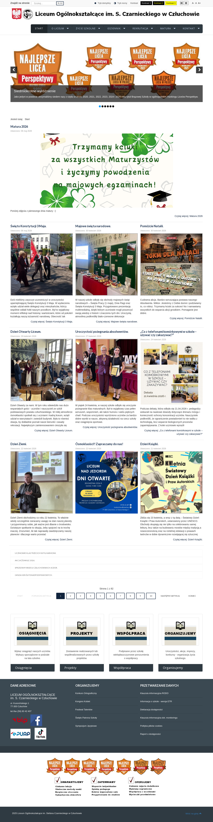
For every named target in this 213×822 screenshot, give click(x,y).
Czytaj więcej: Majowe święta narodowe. (117, 321)
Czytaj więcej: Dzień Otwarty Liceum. (53, 430)
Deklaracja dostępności (151, 709)
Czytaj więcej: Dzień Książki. (188, 539)
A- (193, 3)
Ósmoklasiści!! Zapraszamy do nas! (99, 444)
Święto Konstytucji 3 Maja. (28, 226)
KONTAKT (189, 28)
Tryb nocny (120, 3)
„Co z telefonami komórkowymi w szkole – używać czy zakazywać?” (168, 333)
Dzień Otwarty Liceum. (25, 331)
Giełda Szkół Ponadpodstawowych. (33, 575)
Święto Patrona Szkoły (86, 717)
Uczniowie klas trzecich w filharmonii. (35, 553)
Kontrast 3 (171, 3)
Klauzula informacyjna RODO (154, 693)
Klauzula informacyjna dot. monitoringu (159, 717)
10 (151, 596)
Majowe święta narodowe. (93, 226)
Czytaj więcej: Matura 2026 (189, 216)
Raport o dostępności (150, 734)
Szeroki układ (186, 3)
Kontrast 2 (158, 3)
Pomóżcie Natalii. (151, 226)
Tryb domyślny (102, 3)
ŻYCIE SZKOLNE (86, 28)
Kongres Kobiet (82, 701)
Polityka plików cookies (151, 726)
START (39, 28)
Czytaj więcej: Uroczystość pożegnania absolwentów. (110, 427)
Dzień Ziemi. (18, 444)
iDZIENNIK (114, 28)
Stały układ (181, 3)
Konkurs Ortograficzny (86, 693)
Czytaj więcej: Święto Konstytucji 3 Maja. (52, 321)
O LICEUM (58, 28)
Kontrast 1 (146, 3)
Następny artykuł (170, 596)
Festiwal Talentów (83, 709)
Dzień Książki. (149, 444)
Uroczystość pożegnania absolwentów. (101, 331)
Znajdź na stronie (20, 3)
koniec (192, 596)
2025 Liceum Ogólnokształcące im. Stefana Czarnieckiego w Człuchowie (47, 813)
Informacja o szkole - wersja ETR (156, 701)
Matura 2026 (19, 126)
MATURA (165, 28)
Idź (60, 3)
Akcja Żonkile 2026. (25, 560)
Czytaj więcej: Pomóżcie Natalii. (186, 318)
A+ (199, 3)
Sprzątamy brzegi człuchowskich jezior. (36, 567)
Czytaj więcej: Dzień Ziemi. (59, 539)
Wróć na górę (194, 813)
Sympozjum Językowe (86, 726)
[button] (13, 70)
